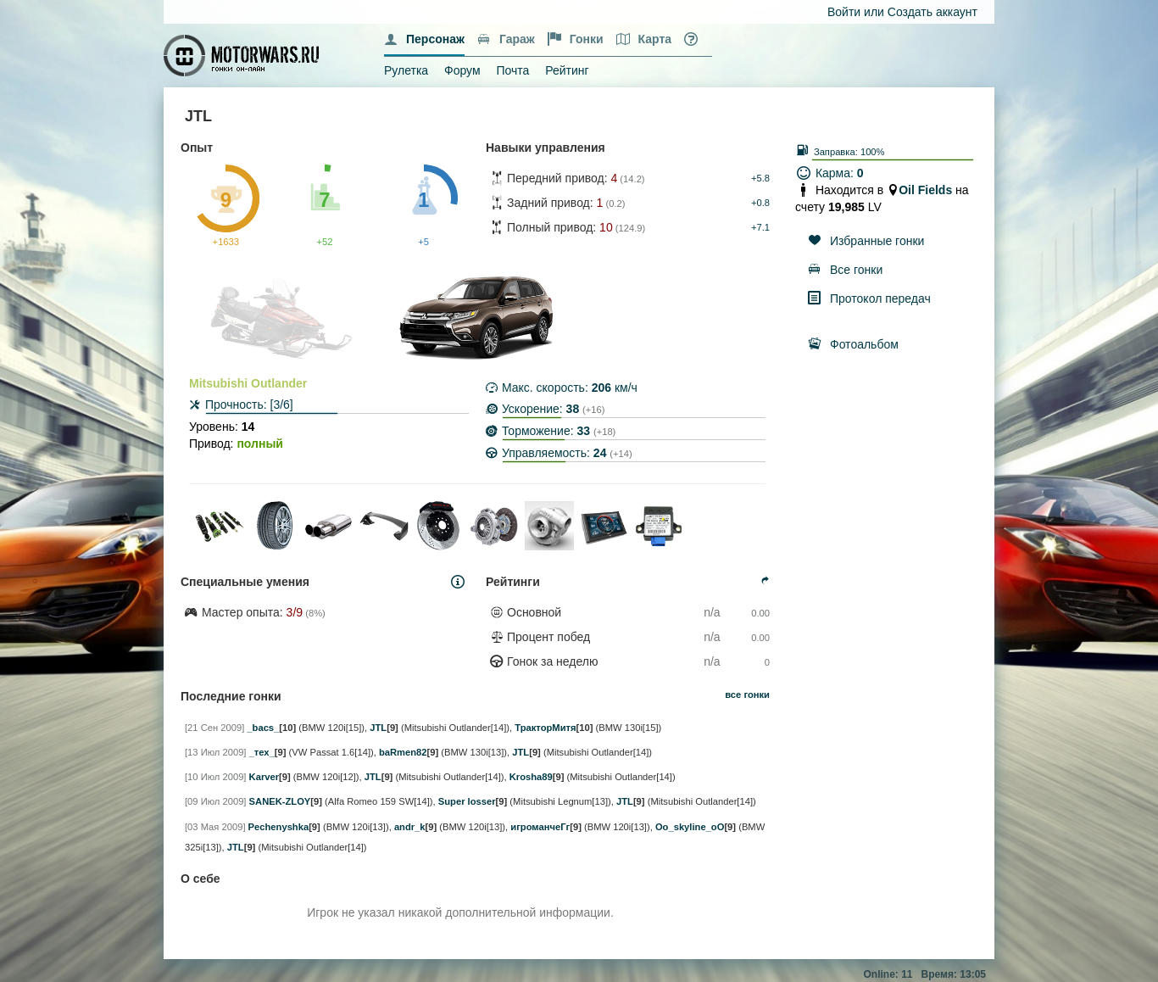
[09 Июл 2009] (215, 801)
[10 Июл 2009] (215, 777)
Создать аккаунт (932, 12)
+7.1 (760, 227)
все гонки (747, 694)
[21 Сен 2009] (214, 728)
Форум (462, 70)
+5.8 (760, 178)
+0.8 (760, 203)
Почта (512, 70)
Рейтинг (566, 70)
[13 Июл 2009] (215, 752)
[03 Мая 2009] (215, 827)
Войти (843, 12)
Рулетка (406, 70)
